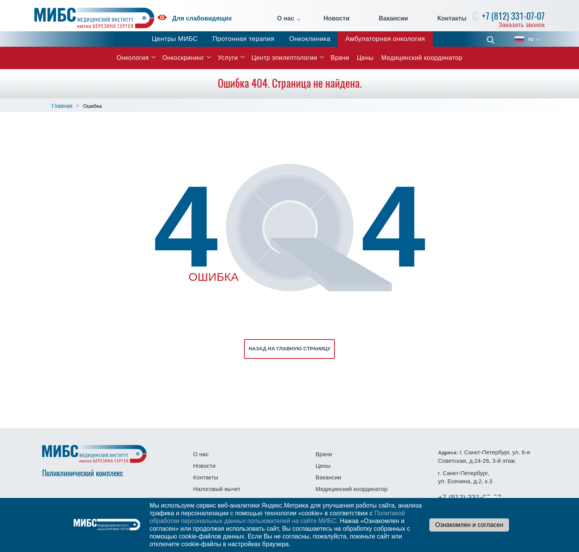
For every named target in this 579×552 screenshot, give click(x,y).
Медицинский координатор (422, 57)
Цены (365, 57)
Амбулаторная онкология (385, 38)
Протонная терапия (244, 38)
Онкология (132, 57)
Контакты (451, 18)
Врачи (340, 57)
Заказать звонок (522, 25)
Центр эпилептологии (284, 57)
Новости (336, 18)
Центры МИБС (175, 38)
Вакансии (393, 18)
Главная (62, 106)
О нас (285, 18)
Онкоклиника (310, 38)
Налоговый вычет (217, 489)
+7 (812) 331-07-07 (513, 16)
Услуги (228, 57)
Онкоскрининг (183, 57)
